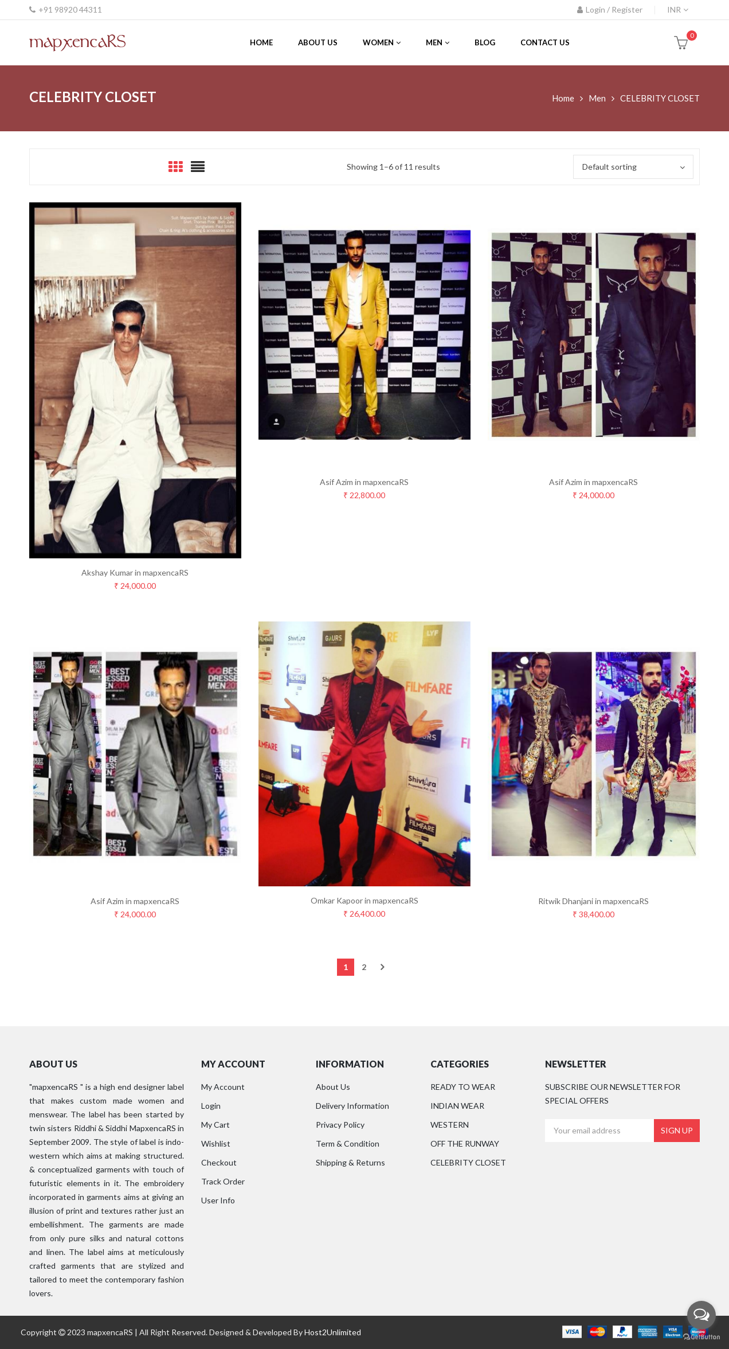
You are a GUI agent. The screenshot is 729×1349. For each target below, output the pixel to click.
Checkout (219, 1162)
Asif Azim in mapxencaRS (364, 482)
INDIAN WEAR (457, 1106)
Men (597, 98)
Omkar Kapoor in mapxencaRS (364, 900)
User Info (218, 1200)
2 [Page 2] (364, 967)
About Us (333, 1087)
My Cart (215, 1124)
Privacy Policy (340, 1124)
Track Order (223, 1181)
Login (211, 1106)
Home (563, 98)
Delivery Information (352, 1106)
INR (674, 9)
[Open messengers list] (701, 1315)
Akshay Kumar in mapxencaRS (135, 572)
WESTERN (449, 1124)
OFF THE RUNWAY (464, 1143)
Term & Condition (347, 1143)
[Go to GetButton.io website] (701, 1337)
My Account (223, 1087)
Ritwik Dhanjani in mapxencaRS (593, 901)
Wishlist (215, 1143)
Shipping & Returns (350, 1162)
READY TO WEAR (462, 1087)
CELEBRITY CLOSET (468, 1162)
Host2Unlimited (332, 1332)
